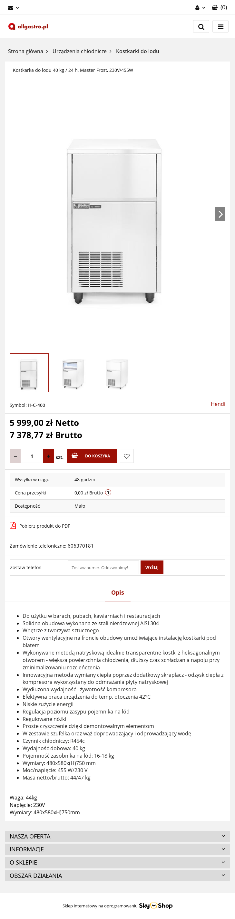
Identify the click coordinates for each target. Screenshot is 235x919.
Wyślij (152, 567)
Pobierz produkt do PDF (40, 525)
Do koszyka (91, 456)
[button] (219, 7)
